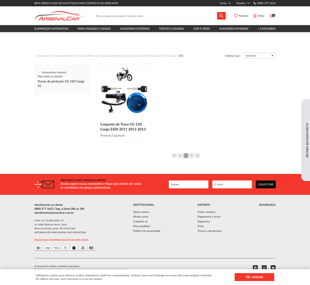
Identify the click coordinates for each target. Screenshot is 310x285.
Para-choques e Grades (94, 28)
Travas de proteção (87, 55)
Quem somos (141, 211)
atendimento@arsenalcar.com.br (54, 212)
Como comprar (206, 211)
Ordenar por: (232, 55)
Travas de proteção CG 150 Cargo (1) (61, 83)
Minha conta (140, 216)
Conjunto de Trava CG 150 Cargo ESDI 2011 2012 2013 (123, 126)
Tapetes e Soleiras (171, 28)
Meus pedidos (141, 226)
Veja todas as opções (50, 76)
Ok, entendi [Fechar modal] (254, 277)
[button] (260, 56)
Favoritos (244, 15)
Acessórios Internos (233, 28)
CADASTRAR (265, 184)
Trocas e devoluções (210, 230)
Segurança (204, 221)
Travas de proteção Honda (117, 55)
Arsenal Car (44, 55)
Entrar (261, 15)
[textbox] (155, 16)
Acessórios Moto (63, 55)
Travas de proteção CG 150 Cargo (155, 55)
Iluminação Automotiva (51, 28)
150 (180, 55)
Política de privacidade (147, 230)
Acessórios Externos (135, 28)
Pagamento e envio (209, 216)
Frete (201, 226)
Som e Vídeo (202, 28)
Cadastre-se (140, 221)
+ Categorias (267, 28)
